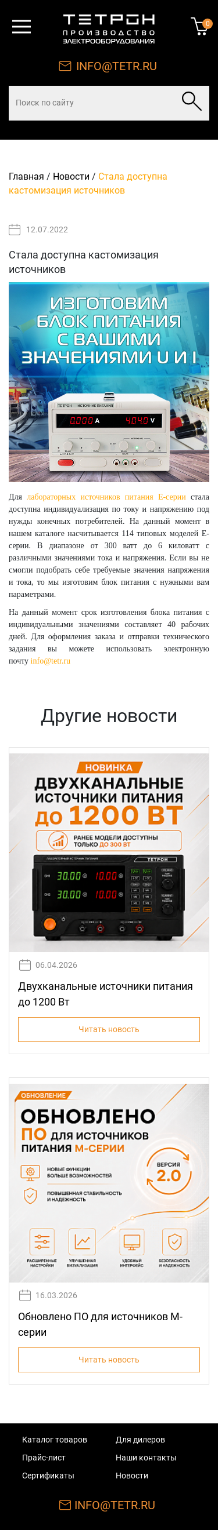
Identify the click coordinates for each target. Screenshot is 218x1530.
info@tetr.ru (51, 661)
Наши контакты (146, 1457)
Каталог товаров (54, 1439)
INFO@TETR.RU (116, 66)
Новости (71, 176)
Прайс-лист (44, 1457)
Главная (26, 176)
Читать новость (109, 1029)
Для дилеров (140, 1439)
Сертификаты (48, 1475)
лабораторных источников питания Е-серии (106, 497)
